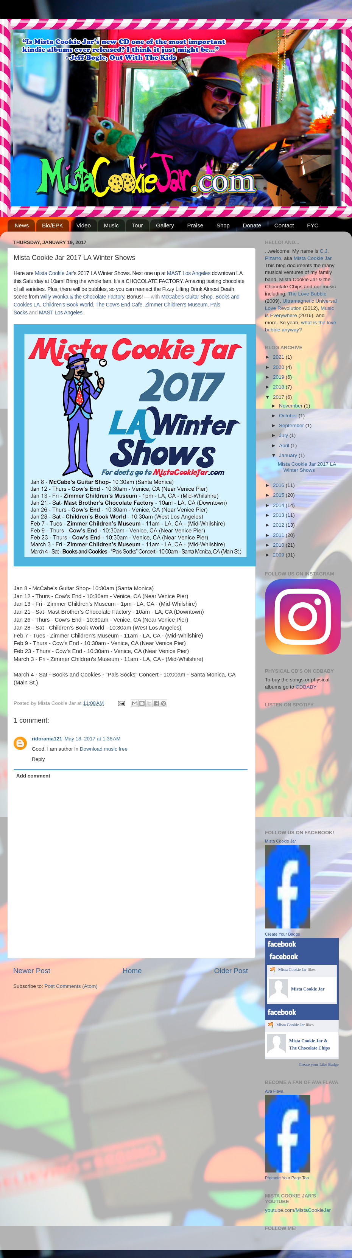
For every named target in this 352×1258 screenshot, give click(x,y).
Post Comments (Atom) (71, 986)
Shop (223, 225)
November (291, 406)
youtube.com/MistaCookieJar (298, 1210)
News (22, 225)
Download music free (104, 749)
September (292, 425)
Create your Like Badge (317, 1009)
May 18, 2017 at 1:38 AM (92, 739)
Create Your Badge (282, 934)
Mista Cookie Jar (54, 273)
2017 (279, 397)
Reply (38, 759)
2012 (279, 525)
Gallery (165, 225)
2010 (279, 545)
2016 (279, 485)
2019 (279, 377)
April (285, 445)
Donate (252, 225)
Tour (137, 225)
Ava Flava (274, 1091)
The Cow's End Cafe (118, 305)
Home (132, 971)
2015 (279, 495)
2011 (279, 535)
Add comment (33, 776)
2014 (279, 505)
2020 (279, 367)
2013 (279, 515)
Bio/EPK (52, 225)
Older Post (231, 971)
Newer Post (31, 971)
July (284, 435)
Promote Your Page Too (287, 1178)
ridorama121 (47, 739)
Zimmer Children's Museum (176, 305)
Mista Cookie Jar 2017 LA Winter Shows (307, 467)
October (289, 415)
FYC (312, 225)
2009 (279, 555)
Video (83, 225)
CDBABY (306, 687)
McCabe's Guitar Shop (187, 297)
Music (111, 225)
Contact (284, 225)
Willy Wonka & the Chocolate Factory (82, 297)
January (289, 455)
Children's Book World (68, 305)
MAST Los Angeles (188, 273)
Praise (195, 225)
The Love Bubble (307, 294)
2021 (279, 357)
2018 (279, 387)
